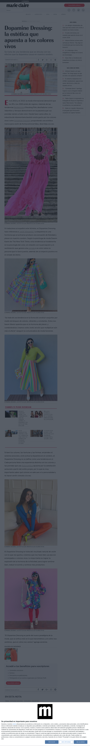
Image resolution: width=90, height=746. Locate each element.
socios (14, 724)
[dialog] (45, 724)
